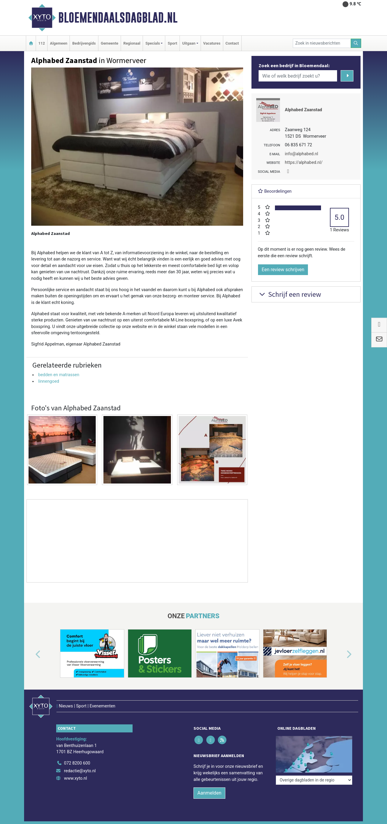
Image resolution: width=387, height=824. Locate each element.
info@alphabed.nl (301, 153)
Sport (172, 43)
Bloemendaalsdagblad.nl (117, 17)
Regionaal (131, 43)
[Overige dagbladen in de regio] (314, 780)
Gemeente (109, 43)
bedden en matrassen (58, 374)
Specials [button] (152, 43)
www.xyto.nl (75, 778)
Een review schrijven (283, 269)
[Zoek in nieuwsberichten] (322, 43)
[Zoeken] (356, 43)
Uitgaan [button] (188, 43)
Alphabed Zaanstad (303, 109)
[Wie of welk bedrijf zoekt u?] (298, 75)
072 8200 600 (77, 763)
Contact (232, 43)
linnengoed (48, 381)
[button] (31, 654)
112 (41, 43)
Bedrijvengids (84, 43)
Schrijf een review (289, 294)
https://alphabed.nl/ (303, 162)
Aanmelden (209, 793)
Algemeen (58, 43)
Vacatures (212, 43)
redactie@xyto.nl (80, 770)
